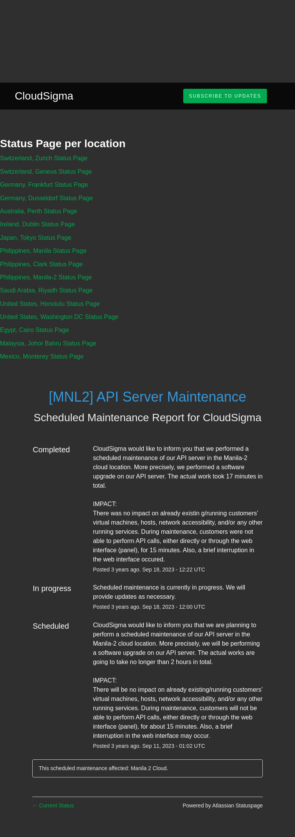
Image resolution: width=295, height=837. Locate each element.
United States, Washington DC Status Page (59, 317)
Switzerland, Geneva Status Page (46, 171)
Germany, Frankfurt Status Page (44, 184)
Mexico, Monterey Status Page (42, 356)
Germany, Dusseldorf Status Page (46, 198)
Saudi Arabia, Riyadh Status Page (46, 290)
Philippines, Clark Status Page (41, 264)
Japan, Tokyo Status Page (35, 237)
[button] (225, 96)
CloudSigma (44, 96)
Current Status (53, 805)
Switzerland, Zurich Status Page (44, 158)
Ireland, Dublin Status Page (37, 224)
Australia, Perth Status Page (38, 211)
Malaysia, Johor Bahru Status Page (48, 343)
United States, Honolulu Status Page (50, 304)
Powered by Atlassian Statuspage (222, 805)
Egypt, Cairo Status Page (34, 330)
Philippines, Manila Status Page (43, 250)
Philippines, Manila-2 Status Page (46, 277)
